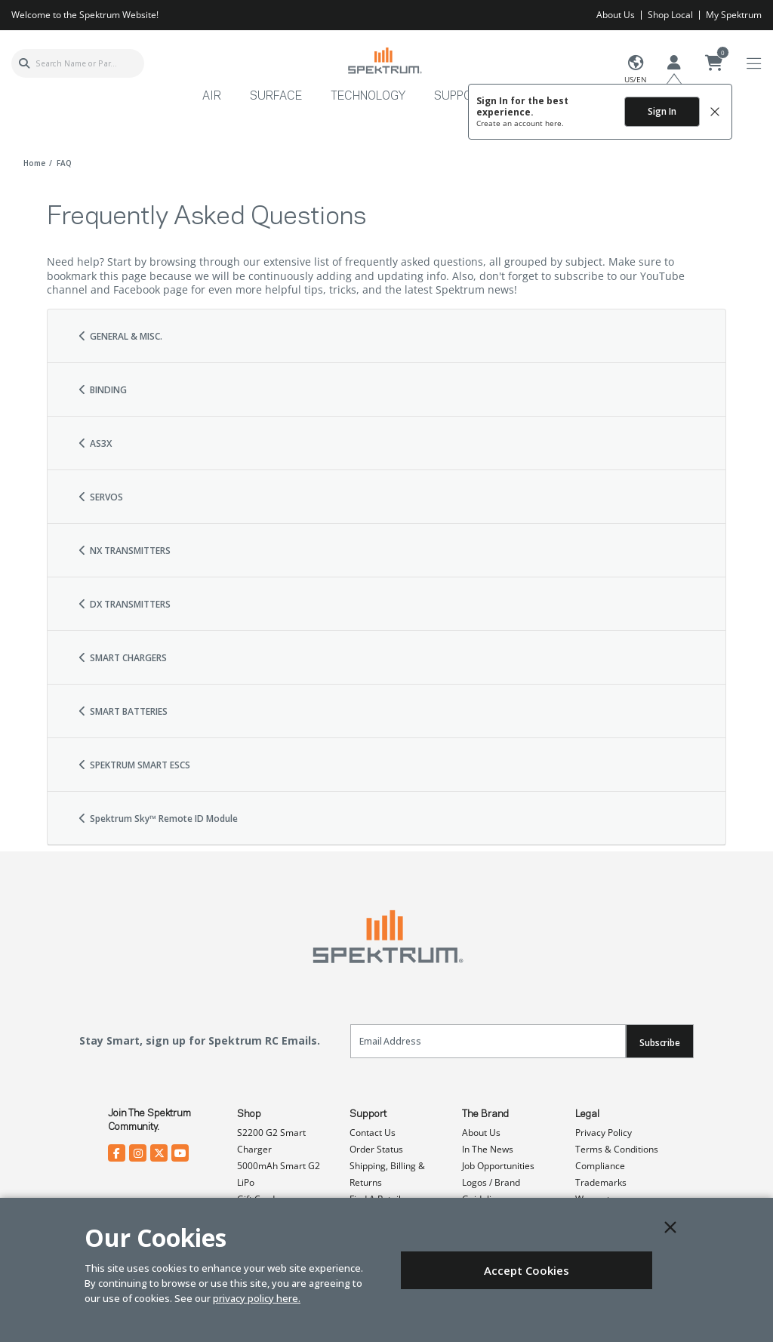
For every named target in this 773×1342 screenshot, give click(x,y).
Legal (587, 1114)
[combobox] (77, 63)
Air (211, 96)
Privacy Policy (603, 1132)
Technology (368, 96)
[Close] (670, 1227)
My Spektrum (734, 14)
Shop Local (670, 14)
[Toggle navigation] (754, 64)
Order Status (376, 1149)
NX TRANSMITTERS (124, 550)
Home (34, 163)
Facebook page (150, 289)
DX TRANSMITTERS (124, 604)
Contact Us (373, 1132)
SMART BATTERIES (122, 711)
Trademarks (601, 1182)
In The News (487, 1149)
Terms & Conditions (616, 1149)
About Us (615, 14)
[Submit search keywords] (24, 63)
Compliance (600, 1165)
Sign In (662, 111)
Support (368, 1114)
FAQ (64, 163)
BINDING (102, 389)
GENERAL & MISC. (119, 336)
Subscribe (659, 1042)
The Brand (485, 1114)
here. (554, 123)
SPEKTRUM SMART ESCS (133, 765)
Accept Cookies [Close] (526, 1270)
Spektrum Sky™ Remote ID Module (157, 818)
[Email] (488, 1041)
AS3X (94, 443)
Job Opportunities (498, 1165)
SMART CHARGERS (122, 657)
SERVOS (100, 497)
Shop (249, 1114)
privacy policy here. (256, 1298)
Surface (276, 96)
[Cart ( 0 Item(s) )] (714, 63)
